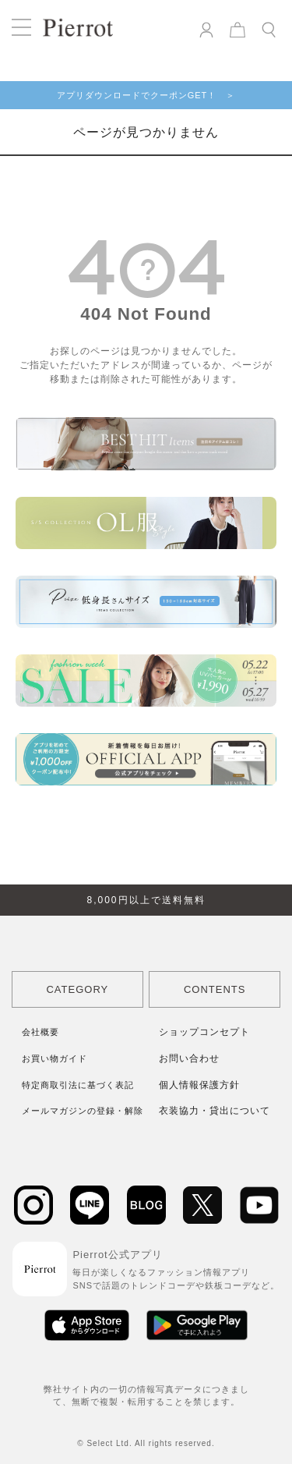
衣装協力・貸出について (214, 1110)
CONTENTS (215, 989)
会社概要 (40, 1032)
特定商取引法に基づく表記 (78, 1085)
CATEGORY (77, 989)
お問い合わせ (189, 1058)
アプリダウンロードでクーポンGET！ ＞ (146, 95)
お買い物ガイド (54, 1058)
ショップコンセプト (204, 1031)
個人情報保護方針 (199, 1084)
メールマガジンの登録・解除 (82, 1110)
